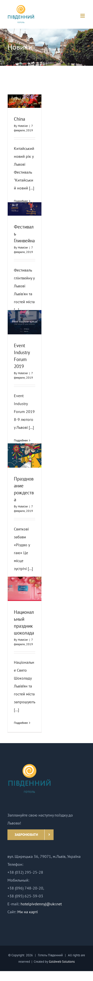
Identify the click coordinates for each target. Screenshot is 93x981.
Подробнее (21, 723)
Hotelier (23, 126)
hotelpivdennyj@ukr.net (41, 903)
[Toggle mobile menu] (83, 15)
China (19, 119)
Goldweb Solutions (62, 961)
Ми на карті (27, 911)
